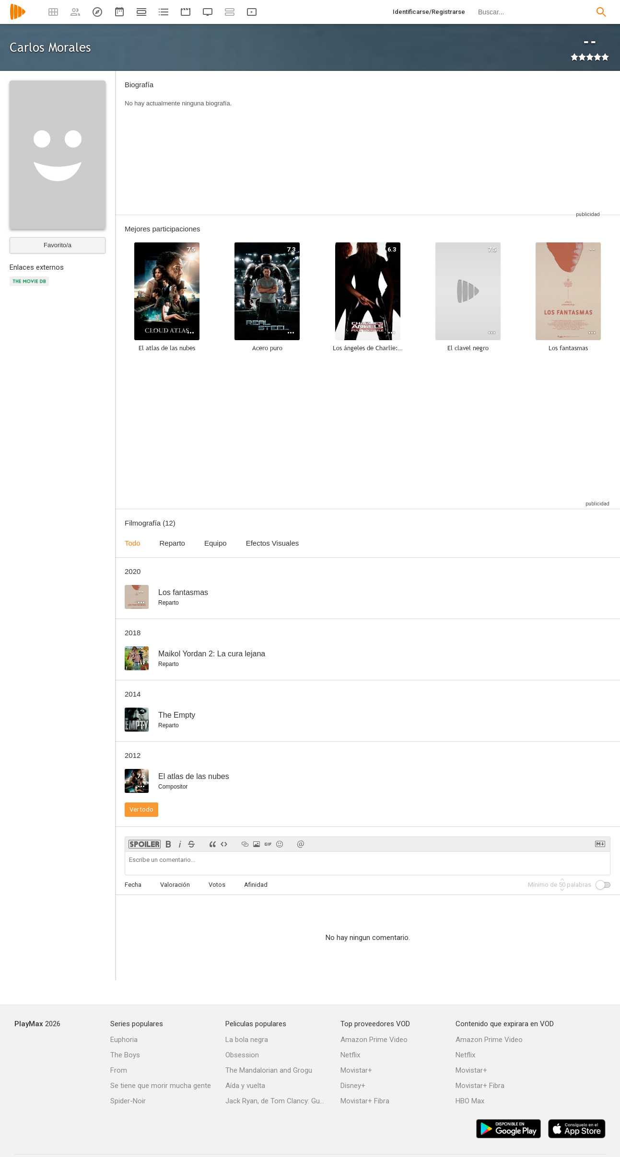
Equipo (215, 543)
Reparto (172, 543)
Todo (132, 543)
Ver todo (141, 809)
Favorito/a (57, 245)
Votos (217, 884)
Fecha (133, 884)
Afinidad (256, 884)
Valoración (175, 884)
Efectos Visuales (272, 543)
